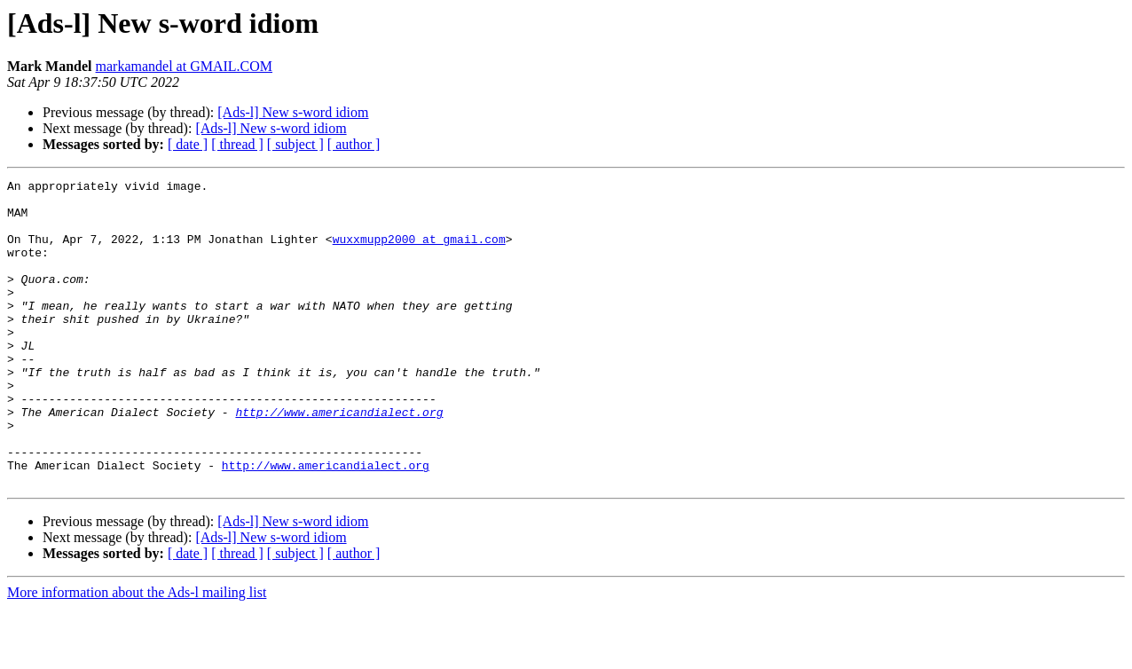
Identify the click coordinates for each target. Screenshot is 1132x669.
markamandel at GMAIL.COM (184, 66)
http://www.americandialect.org (339, 460)
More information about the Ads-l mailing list (136, 653)
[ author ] (354, 144)
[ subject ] (295, 144)
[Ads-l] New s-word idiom (292, 112)
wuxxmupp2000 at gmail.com (419, 252)
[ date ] (188, 144)
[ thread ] (237, 144)
